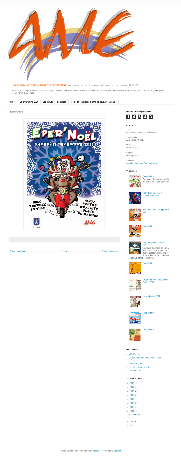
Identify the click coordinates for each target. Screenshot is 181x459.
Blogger (117, 451)
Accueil (12, 102)
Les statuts (48, 102)
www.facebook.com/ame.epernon (141, 163)
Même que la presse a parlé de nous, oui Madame (94, 102)
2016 (132, 391)
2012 (132, 407)
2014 (132, 399)
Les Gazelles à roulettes (140, 367)
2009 (132, 426)
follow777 (98, 451)
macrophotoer (135, 370)
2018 (132, 383)
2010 (132, 421)
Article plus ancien (110, 251)
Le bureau (61, 102)
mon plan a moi (136, 364)
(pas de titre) (148, 176)
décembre (137, 414)
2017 (132, 387)
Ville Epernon (135, 354)
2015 (132, 395)
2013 (132, 403)
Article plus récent (18, 251)
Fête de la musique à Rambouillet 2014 (152, 194)
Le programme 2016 (29, 102)
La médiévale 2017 (151, 296)
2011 (132, 411)
